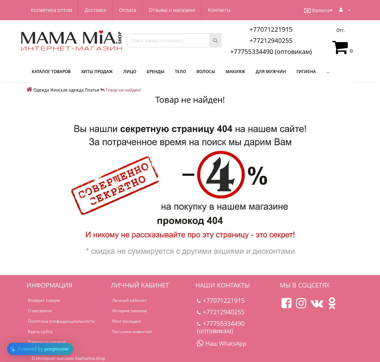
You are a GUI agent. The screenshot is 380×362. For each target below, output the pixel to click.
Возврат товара (44, 300)
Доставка (95, 10)
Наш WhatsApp (221, 343)
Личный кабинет (129, 300)
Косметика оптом (51, 10)
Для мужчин (271, 71)
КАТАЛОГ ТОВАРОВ (51, 71)
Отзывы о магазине (172, 10)
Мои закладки (126, 321)
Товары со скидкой (47, 342)
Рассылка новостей (132, 332)
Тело (180, 71)
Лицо (129, 71)
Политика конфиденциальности (61, 321)
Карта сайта (40, 332)
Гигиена (306, 71)
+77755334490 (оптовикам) (271, 51)
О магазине (40, 311)
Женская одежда (67, 90)
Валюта (318, 10)
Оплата (127, 10)
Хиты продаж (97, 71)
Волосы (205, 71)
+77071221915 (271, 29)
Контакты (219, 10)
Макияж (235, 71)
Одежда (41, 90)
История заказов (129, 311)
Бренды (155, 71)
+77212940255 (271, 40)
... (327, 71)
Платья (92, 90)
